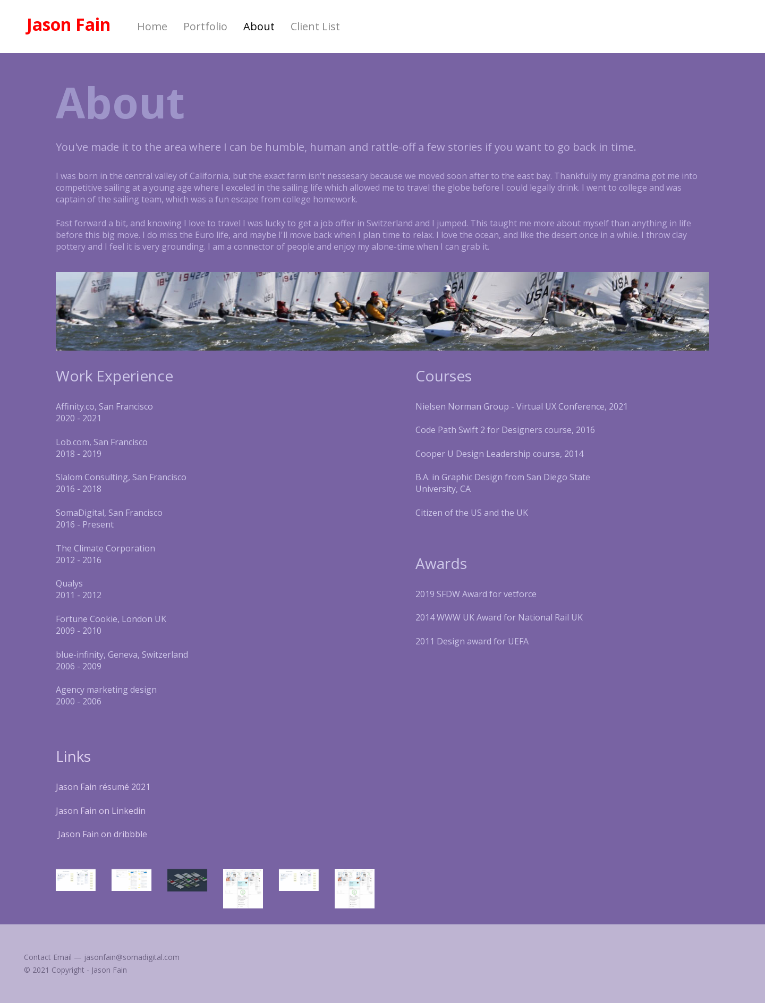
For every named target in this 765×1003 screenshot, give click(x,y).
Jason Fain (68, 24)
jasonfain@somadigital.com (132, 957)
